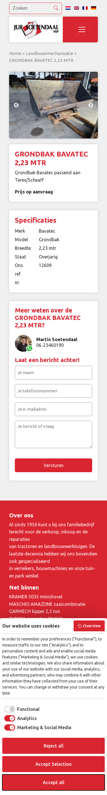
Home (15, 53)
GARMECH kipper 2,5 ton (34, 611)
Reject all (54, 745)
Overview (89, 625)
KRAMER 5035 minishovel (35, 596)
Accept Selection (53, 764)
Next (91, 105)
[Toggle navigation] (82, 29)
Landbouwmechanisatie (49, 53)
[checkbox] (21, 709)
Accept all (53, 782)
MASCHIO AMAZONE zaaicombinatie (47, 604)
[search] (35, 8)
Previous (16, 105)
